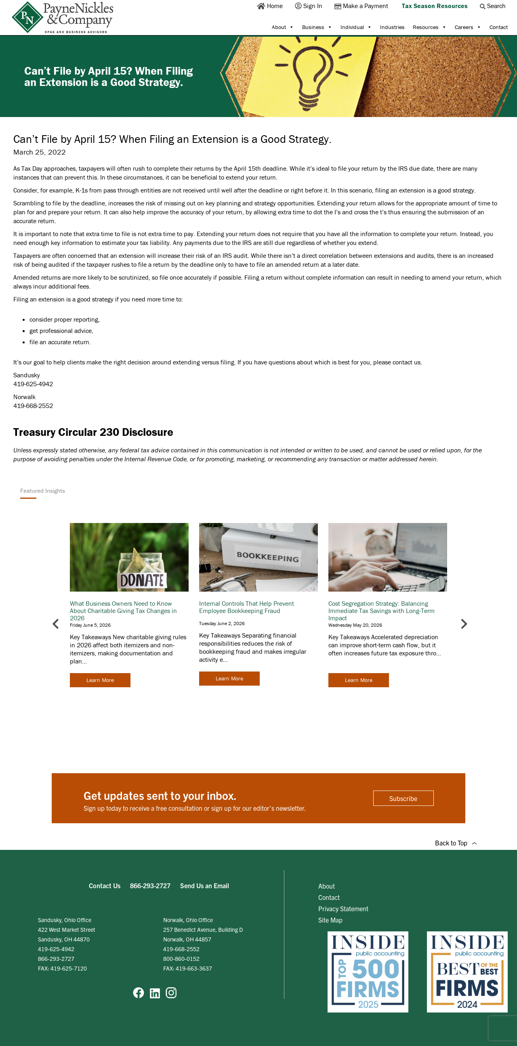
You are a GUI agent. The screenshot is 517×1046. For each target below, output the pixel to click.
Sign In (309, 6)
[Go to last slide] (56, 623)
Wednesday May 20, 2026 (355, 625)
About (283, 27)
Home (270, 6)
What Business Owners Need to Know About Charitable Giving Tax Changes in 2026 (123, 610)
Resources (430, 27)
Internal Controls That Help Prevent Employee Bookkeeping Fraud (246, 607)
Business (317, 27)
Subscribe (403, 798)
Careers (468, 27)
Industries (392, 27)
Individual (356, 27)
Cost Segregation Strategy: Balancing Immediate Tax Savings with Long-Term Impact (381, 610)
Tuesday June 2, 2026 (222, 623)
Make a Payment (362, 6)
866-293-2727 (150, 885)
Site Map (330, 920)
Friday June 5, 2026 (90, 625)
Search (493, 6)
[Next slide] (463, 623)
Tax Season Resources (435, 6)
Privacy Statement (343, 908)
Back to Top (456, 843)
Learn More (100, 680)
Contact (499, 27)
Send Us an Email (204, 885)
